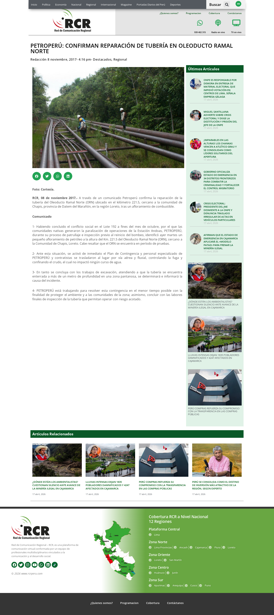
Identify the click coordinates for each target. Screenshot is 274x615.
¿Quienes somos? (169, 13)
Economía (60, 4)
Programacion (193, 13)
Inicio (34, 4)
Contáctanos (235, 13)
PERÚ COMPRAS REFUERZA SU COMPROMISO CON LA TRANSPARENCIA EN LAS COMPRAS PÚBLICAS (214, 411)
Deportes (175, 4)
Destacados (102, 59)
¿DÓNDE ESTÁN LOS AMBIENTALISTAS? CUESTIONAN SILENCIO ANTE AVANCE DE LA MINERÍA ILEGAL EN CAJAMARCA (213, 304)
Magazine (126, 4)
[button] (227, 4)
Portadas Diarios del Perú (151, 4)
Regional (91, 4)
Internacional (108, 4)
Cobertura (214, 13)
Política (46, 4)
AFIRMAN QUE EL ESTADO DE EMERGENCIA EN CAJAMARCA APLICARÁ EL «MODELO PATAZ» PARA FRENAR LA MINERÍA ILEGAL (221, 241)
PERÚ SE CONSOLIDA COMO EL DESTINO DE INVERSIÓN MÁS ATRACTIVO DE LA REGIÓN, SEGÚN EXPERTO (215, 485)
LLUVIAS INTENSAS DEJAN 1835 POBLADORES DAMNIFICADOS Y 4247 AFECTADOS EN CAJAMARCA (213, 358)
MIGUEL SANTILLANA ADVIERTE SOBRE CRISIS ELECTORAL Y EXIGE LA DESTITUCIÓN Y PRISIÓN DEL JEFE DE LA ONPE (220, 118)
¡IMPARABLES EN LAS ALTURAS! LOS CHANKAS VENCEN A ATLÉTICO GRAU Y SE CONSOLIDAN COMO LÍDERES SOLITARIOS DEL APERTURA (220, 148)
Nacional (76, 4)
